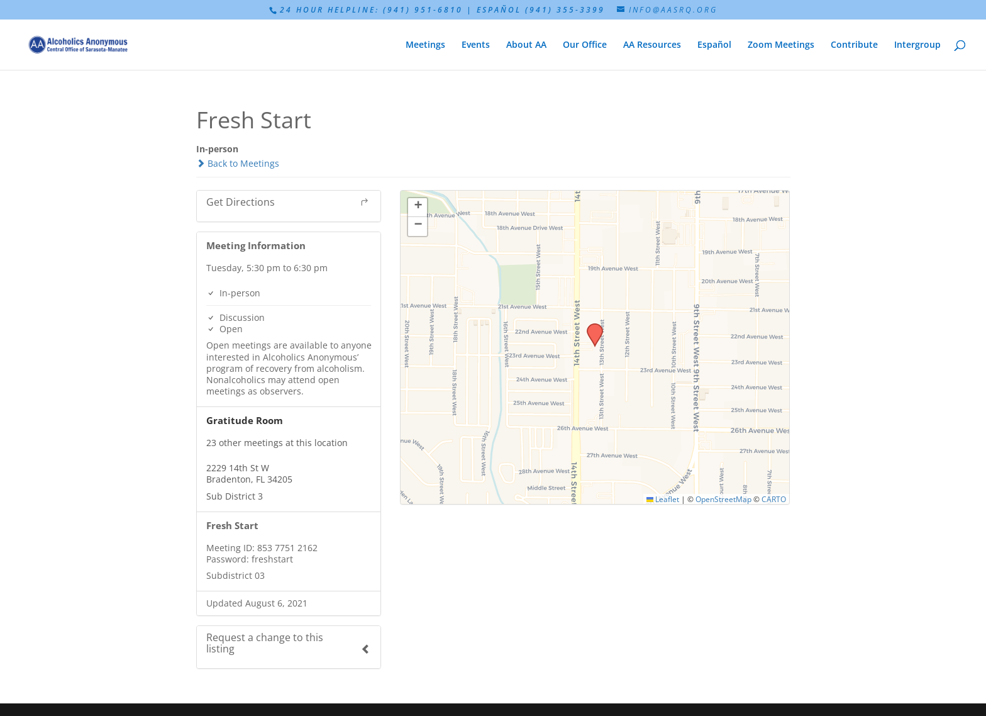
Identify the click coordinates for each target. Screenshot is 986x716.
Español (714, 45)
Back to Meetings (237, 163)
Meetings (425, 45)
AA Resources (652, 45)
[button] (590, 327)
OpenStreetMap (723, 499)
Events (476, 45)
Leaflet (663, 499)
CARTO (774, 499)
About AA (526, 45)
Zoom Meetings (781, 45)
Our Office (585, 45)
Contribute (854, 45)
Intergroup (917, 45)
